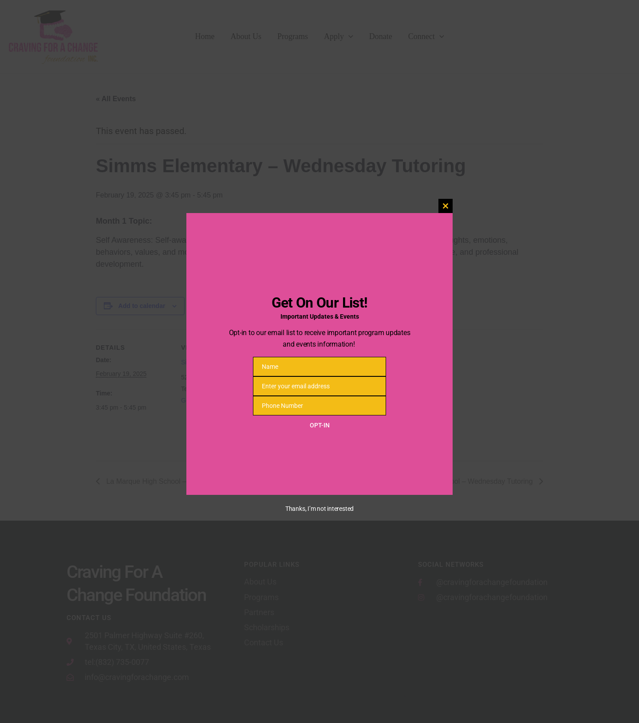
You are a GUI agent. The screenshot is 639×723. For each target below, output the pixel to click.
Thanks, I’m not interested (319, 508)
